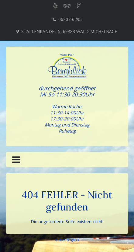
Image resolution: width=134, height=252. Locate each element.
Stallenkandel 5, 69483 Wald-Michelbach (69, 31)
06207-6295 (70, 19)
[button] (16, 160)
